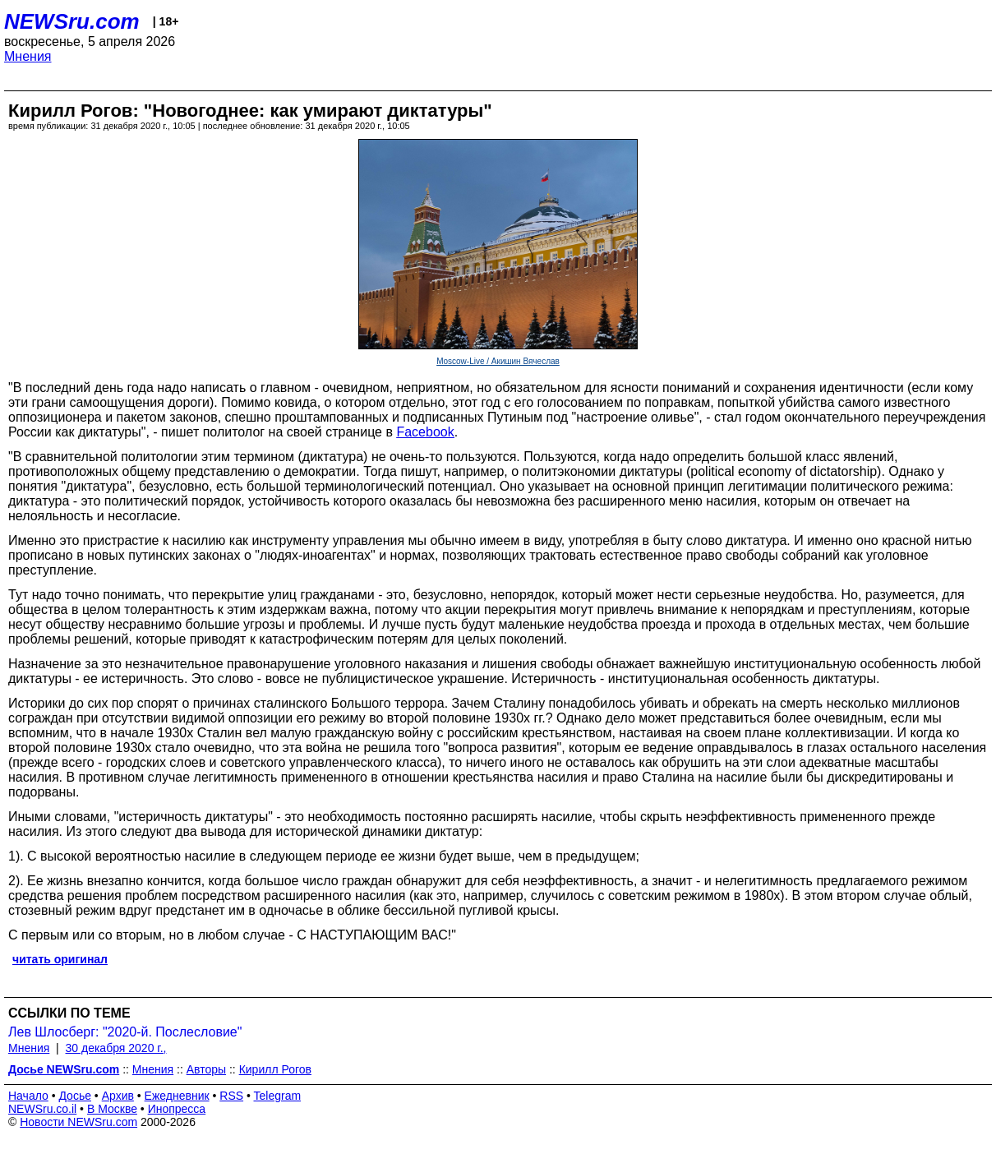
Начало (28, 1095)
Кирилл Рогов (275, 1069)
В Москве (112, 1108)
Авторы (206, 1069)
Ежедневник (177, 1095)
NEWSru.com (72, 21)
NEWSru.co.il (42, 1108)
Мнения (28, 56)
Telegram (278, 1095)
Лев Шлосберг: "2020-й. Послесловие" (125, 1032)
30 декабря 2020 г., (116, 1048)
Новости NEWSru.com (78, 1122)
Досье (74, 1095)
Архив (118, 1095)
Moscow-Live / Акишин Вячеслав (498, 361)
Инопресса (177, 1108)
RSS (231, 1095)
